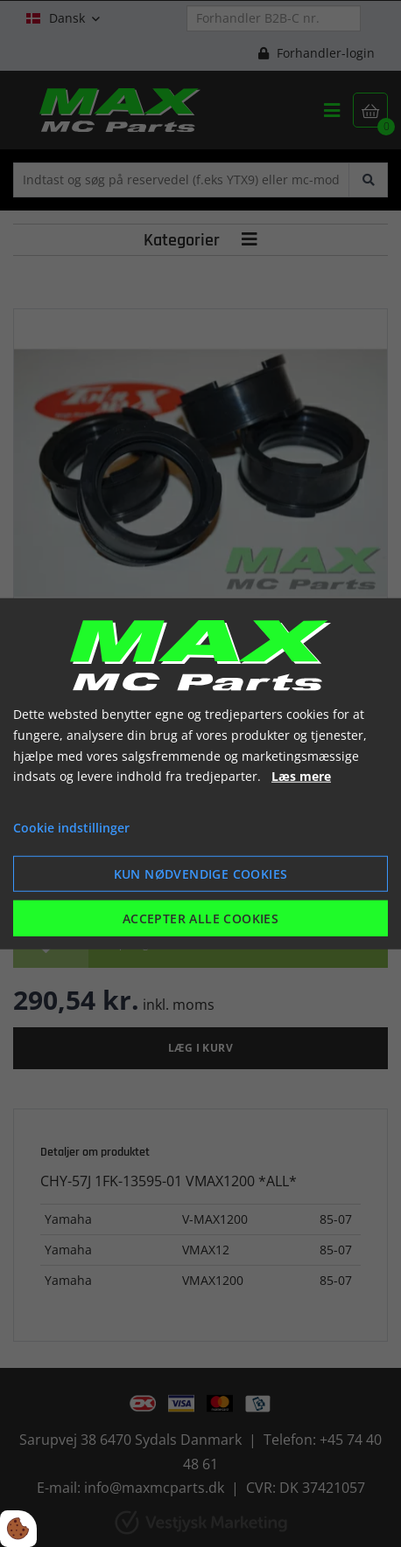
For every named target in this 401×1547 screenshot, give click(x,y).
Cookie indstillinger (71, 827)
